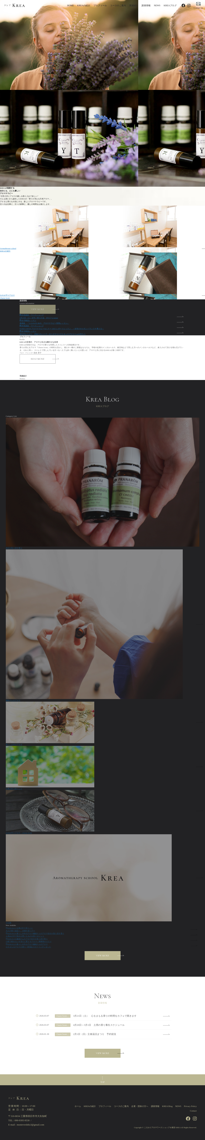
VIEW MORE (102, 955)
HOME (70, 5)
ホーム (78, 1106)
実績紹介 (133, 5)
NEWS (157, 5)
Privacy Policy (190, 1106)
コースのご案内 (118, 5)
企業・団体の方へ (139, 1106)
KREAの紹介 (83, 5)
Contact (193, 1111)
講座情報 (146, 5)
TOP (102, 1082)
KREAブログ (170, 5)
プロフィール (100, 5)
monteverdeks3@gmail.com (30, 1124)
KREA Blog (167, 1106)
